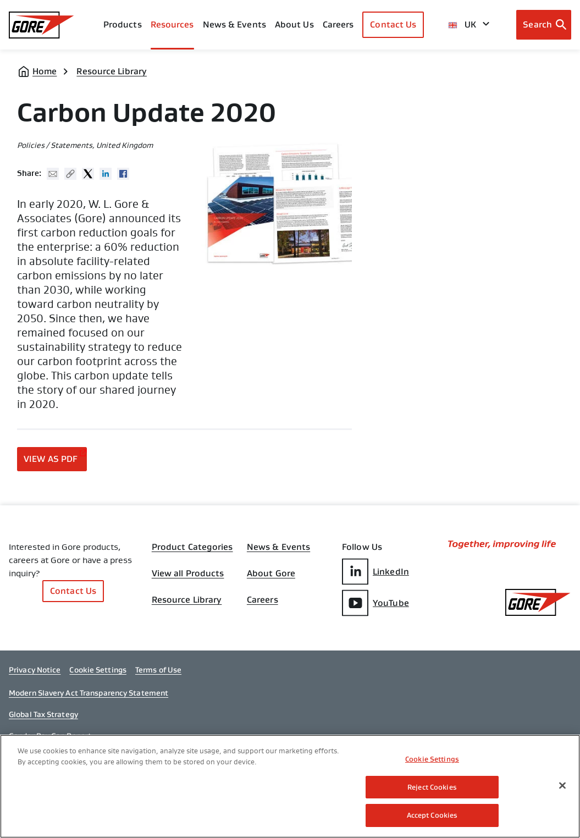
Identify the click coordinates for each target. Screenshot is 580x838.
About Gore (271, 573)
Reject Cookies (432, 788)
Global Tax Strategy (43, 714)
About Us (294, 24)
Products (122, 24)
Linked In (106, 174)
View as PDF (50, 459)
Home (44, 71)
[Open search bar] (543, 25)
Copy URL (70, 174)
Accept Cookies (432, 816)
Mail (53, 174)
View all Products (188, 573)
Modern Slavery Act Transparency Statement (88, 692)
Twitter (88, 174)
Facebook (123, 174)
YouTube (375, 602)
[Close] (562, 786)
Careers (262, 600)
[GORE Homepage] (41, 25)
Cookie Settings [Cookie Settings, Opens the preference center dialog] (432, 760)
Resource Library (111, 71)
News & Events (234, 24)
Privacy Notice (34, 669)
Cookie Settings (97, 669)
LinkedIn (375, 571)
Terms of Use (158, 669)
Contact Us (393, 24)
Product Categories (192, 547)
